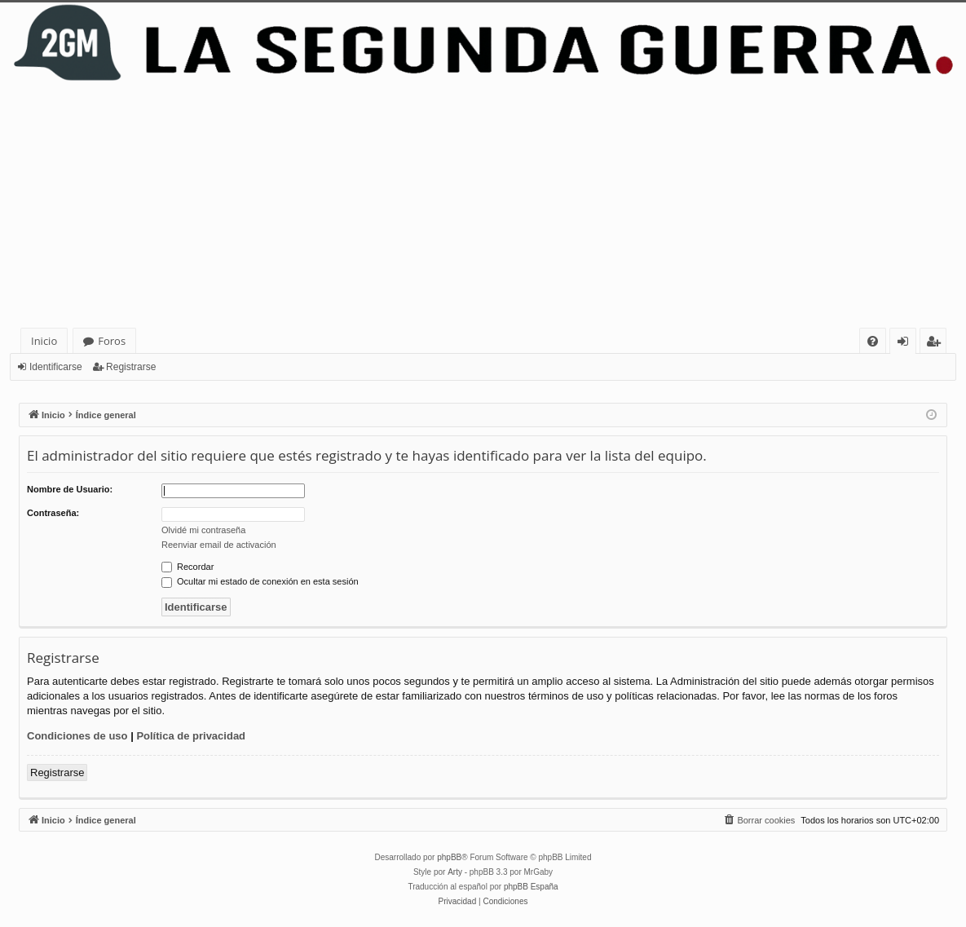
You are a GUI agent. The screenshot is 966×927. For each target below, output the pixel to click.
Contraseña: (53, 513)
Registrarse (131, 367)
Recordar (187, 567)
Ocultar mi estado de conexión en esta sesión (260, 581)
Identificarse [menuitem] (906, 343)
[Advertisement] (483, 205)
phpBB (449, 857)
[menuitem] (872, 341)
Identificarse (55, 367)
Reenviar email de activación (218, 545)
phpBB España (531, 886)
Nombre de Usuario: (69, 489)
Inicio (44, 340)
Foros (112, 340)
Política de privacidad (190, 736)
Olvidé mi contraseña (203, 530)
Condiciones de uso (77, 736)
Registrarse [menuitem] (937, 343)
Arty (455, 871)
